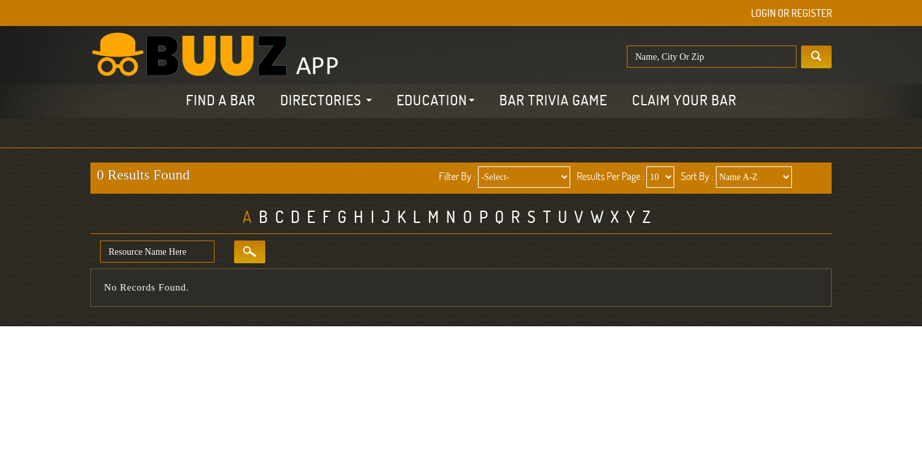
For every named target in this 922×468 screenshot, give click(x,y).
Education (436, 100)
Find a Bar (221, 100)
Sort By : (697, 176)
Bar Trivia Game (553, 100)
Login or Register (791, 13)
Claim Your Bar (684, 100)
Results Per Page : (610, 176)
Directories (326, 100)
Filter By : (457, 176)
